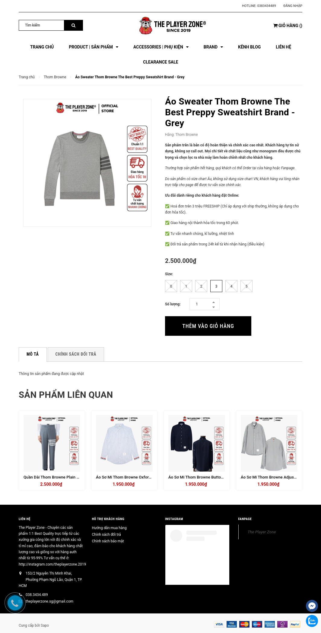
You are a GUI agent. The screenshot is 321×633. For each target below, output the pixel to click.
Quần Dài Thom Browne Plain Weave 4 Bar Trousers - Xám (75, 477)
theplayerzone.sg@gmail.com (49, 601)
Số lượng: (173, 304)
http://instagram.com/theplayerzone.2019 (52, 564)
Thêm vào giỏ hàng (208, 326)
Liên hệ (24, 519)
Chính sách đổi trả (106, 534)
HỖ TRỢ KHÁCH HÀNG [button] (108, 519)
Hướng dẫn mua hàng (109, 527)
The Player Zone (262, 531)
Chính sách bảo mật (108, 541)
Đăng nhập (293, 6)
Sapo (45, 625)
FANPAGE (245, 519)
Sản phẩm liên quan (67, 394)
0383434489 (266, 6)
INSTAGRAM (174, 519)
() (287, 25)
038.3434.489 (37, 595)
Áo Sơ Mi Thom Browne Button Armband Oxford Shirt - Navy (221, 477)
